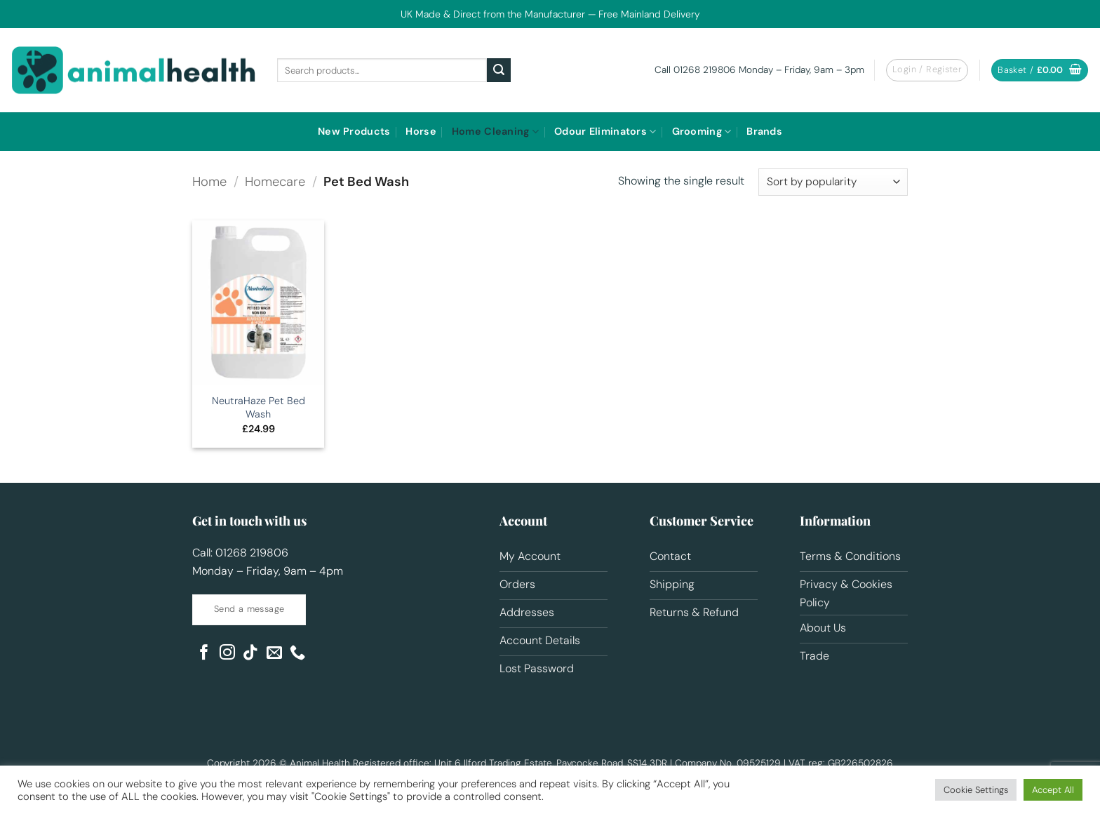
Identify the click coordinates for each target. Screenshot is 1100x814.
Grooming (702, 131)
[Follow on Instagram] (227, 653)
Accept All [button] (1053, 790)
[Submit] (499, 70)
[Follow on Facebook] (204, 653)
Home (209, 181)
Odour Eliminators (605, 131)
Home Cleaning (495, 131)
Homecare (275, 181)
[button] (927, 70)
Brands (764, 131)
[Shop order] (833, 182)
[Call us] (297, 653)
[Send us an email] (274, 653)
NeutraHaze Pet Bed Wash (258, 407)
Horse (420, 131)
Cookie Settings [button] (976, 790)
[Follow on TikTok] (250, 653)
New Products (354, 131)
